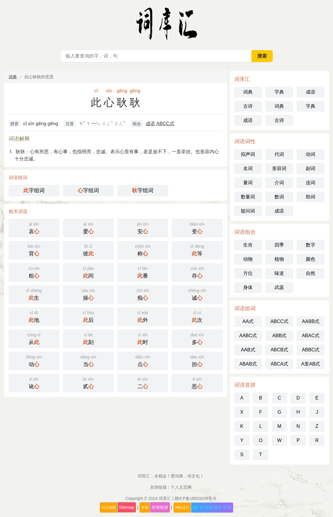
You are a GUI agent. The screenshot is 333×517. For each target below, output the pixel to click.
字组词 (34, 190)
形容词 (279, 168)
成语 (150, 123)
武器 (279, 287)
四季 (279, 244)
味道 (279, 273)
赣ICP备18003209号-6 (195, 498)
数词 (279, 196)
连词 (310, 182)
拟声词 (248, 154)
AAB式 (248, 349)
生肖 (248, 244)
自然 (310, 273)
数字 (310, 244)
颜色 (310, 259)
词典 (13, 77)
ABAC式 (311, 335)
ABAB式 (248, 363)
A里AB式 (310, 363)
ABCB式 (279, 349)
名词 (248, 168)
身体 (248, 287)
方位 (248, 273)
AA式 (248, 321)
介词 (279, 182)
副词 (310, 168)
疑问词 (248, 210)
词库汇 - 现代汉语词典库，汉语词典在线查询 (167, 23)
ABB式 (279, 335)
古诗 (248, 106)
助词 (310, 196)
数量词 (248, 196)
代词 (279, 154)
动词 (310, 154)
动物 (248, 259)
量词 (248, 182)
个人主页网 (181, 487)
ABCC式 (165, 123)
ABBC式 (311, 349)
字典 (279, 91)
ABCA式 (279, 363)
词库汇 (165, 498)
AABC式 (248, 335)
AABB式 (310, 321)
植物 (279, 259)
